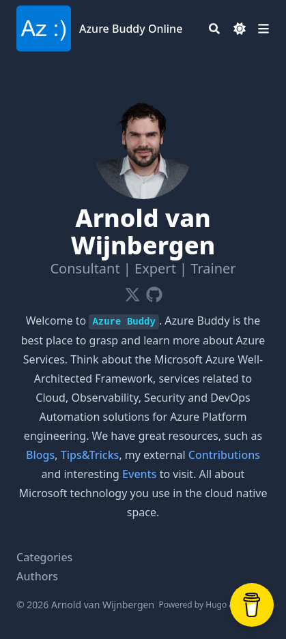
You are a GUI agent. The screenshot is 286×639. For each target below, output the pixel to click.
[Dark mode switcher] (239, 28)
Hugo (216, 604)
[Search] (214, 28)
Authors (37, 576)
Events (139, 473)
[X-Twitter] (132, 292)
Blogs (40, 454)
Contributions (224, 454)
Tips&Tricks (90, 454)
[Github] (154, 292)
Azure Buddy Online (130, 28)
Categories (44, 557)
